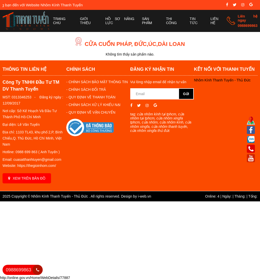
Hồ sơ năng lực (119, 21)
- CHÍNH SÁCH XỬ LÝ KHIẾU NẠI (93, 105)
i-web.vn (144, 196)
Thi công (171, 21)
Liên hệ (214, 21)
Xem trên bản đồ (26, 178)
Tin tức (194, 21)
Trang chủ (59, 21)
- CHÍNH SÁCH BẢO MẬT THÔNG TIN (97, 82)
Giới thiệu (85, 21)
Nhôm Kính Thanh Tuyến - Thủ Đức (222, 80)
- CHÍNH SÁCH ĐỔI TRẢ (86, 90)
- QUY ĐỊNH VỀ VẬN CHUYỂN (90, 112)
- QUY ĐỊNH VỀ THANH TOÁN (90, 97)
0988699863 (247, 26)
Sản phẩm (147, 21)
